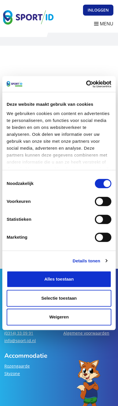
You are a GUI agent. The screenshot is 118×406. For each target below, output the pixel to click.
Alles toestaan (59, 279)
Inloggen (98, 10)
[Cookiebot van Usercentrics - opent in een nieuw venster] (86, 84)
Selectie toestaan (59, 298)
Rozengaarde (17, 366)
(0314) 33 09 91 (18, 333)
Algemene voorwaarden (86, 333)
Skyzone (12, 373)
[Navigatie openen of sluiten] (105, 23)
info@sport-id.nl (20, 340)
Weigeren (59, 316)
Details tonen (86, 260)
